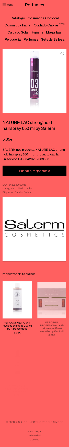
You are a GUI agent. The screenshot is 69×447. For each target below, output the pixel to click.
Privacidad (34, 435)
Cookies (34, 439)
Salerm (27, 192)
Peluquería (13, 39)
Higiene (37, 32)
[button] (62, 54)
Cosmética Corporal (43, 18)
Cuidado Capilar (46, 25)
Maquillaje (54, 32)
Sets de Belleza (53, 39)
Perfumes (31, 39)
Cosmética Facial (18, 25)
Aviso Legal (34, 431)
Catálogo (17, 18)
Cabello (19, 192)
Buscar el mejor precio (34, 171)
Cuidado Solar (18, 32)
